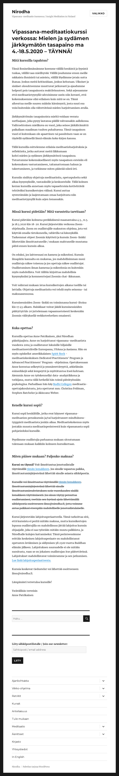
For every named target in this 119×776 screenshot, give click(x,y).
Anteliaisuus (19, 711)
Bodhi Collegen (62, 384)
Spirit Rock (58, 353)
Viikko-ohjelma (21, 688)
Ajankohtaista (20, 680)
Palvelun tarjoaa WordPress (36, 766)
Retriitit (16, 696)
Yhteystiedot (20, 749)
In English (18, 756)
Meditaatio (18, 726)
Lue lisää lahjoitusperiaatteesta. (31, 560)
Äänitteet (18, 734)
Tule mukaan (20, 718)
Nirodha (21, 11)
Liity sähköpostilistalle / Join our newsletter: (40, 643)
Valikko (98, 13)
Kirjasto (16, 741)
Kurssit (16, 703)
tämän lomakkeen (38, 469)
